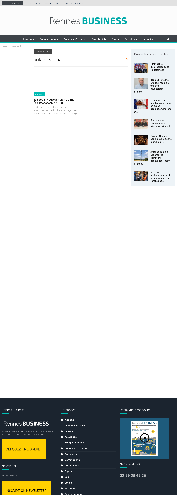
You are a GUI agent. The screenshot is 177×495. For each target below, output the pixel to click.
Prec (9, 254)
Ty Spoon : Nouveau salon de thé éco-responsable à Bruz (54, 101)
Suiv (17, 254)
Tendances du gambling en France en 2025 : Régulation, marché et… (153, 106)
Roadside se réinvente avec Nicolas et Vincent (160, 123)
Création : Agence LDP (41, 482)
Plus (148, 39)
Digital (119, 39)
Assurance (30, 39)
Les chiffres (72, 386)
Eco (67, 340)
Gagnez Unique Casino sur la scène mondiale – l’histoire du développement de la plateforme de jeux (15, 155)
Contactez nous (33, 3)
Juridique (70, 380)
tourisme (70, 449)
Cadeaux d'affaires (76, 312)
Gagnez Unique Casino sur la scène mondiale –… (161, 139)
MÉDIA (68, 397)
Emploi (69, 346)
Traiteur (69, 454)
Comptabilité (101, 39)
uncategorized (73, 460)
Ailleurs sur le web (76, 289)
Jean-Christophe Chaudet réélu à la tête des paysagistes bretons (152, 86)
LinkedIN (68, 3)
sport (68, 443)
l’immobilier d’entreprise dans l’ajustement (159, 67)
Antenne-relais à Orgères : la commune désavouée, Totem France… (152, 158)
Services (70, 437)
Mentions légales (71, 482)
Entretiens (135, 39)
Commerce (71, 317)
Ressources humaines (77, 414)
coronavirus (72, 329)
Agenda (69, 283)
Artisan (69, 295)
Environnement (74, 357)
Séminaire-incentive (77, 432)
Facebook (47, 3)
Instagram (80, 3)
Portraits (70, 409)
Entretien (39, 94)
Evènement (71, 363)
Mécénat (70, 391)
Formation (71, 369)
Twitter (58, 3)
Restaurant (71, 420)
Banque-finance (51, 39)
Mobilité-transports (76, 403)
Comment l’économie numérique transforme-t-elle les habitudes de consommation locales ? (14, 235)
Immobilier (71, 374)
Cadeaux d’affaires (77, 39)
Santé (68, 426)
